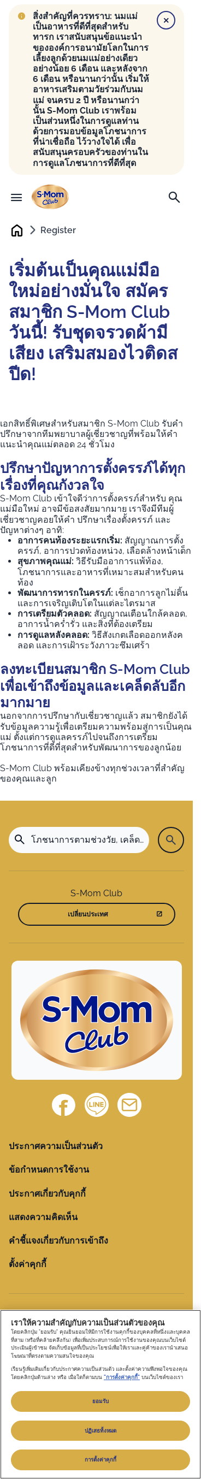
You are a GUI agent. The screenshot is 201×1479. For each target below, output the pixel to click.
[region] (100, 1394)
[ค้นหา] (174, 197)
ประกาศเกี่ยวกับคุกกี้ (47, 1193)
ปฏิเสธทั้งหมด (100, 1431)
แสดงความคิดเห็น (43, 1217)
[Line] (97, 1105)
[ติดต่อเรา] (129, 1105)
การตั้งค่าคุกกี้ (101, 1460)
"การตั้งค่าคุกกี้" (122, 1377)
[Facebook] (64, 1105)
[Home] (96, 1020)
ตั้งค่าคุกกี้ (27, 1264)
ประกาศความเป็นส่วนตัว (56, 1146)
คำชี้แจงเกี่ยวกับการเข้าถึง (58, 1240)
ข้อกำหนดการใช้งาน (49, 1169)
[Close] (166, 20)
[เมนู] (16, 197)
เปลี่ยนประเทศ (88, 914)
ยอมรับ (100, 1401)
